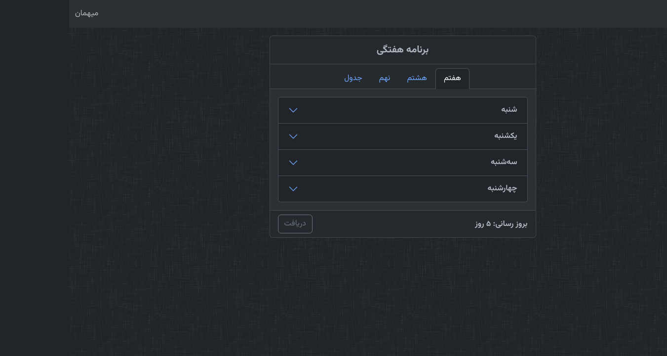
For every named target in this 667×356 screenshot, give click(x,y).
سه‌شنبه (435, 162)
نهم (315, 78)
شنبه (440, 110)
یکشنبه (436, 136)
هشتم (348, 78)
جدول (284, 78)
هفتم (383, 78)
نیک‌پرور (638, 14)
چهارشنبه (433, 188)
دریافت (226, 224)
